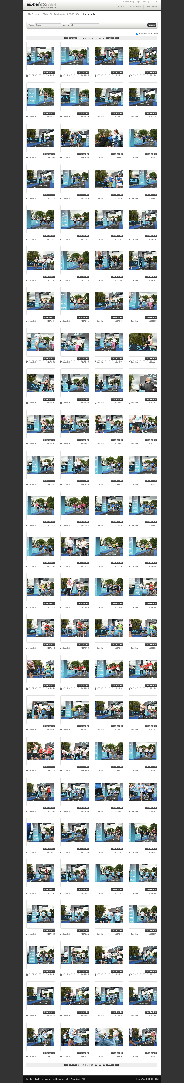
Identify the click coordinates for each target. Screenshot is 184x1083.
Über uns (48, 1079)
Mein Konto (151, 6)
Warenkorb (135, 6)
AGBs (84, 1079)
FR (154, 2)
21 (96, 38)
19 (87, 38)
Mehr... (144, 2)
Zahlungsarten (58, 1079)
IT (157, 2)
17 (79, 38)
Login (138, 2)
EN (151, 2)
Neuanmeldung (128, 2)
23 (104, 38)
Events (121, 6)
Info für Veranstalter (73, 1079)
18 (83, 38)
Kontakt (29, 1079)
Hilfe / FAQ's (38, 1079)
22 (100, 38)
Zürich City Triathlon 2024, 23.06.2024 (61, 14)
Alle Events (33, 14)
